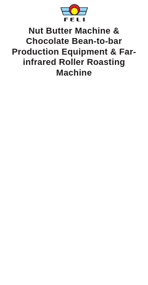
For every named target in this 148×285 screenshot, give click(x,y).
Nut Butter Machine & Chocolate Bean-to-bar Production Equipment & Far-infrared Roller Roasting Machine (74, 41)
